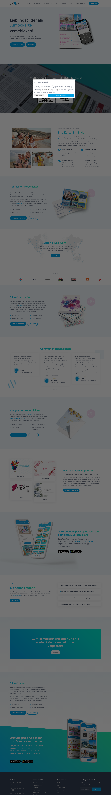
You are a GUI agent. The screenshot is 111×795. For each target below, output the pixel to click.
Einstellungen (39, 95)
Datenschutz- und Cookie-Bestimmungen (51, 89)
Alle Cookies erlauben (61, 95)
